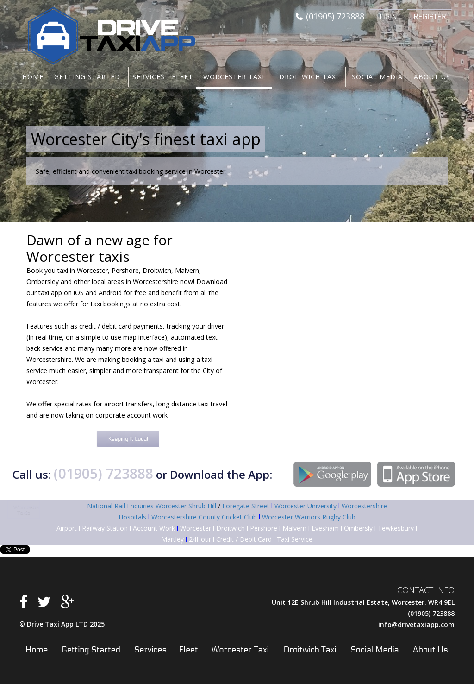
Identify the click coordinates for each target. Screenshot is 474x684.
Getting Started (87, 76)
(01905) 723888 (330, 17)
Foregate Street (245, 505)
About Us (432, 76)
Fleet (182, 76)
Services (148, 76)
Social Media (377, 76)
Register (429, 17)
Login (386, 17)
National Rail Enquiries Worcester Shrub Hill (151, 505)
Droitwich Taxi (308, 76)
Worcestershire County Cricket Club (204, 517)
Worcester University (305, 505)
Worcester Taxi (233, 76)
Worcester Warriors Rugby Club (309, 517)
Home (33, 76)
